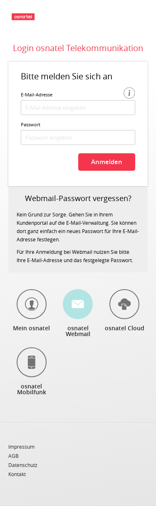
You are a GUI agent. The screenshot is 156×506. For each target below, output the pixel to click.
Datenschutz (22, 465)
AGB (13, 456)
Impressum (21, 447)
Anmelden (106, 161)
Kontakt (17, 474)
